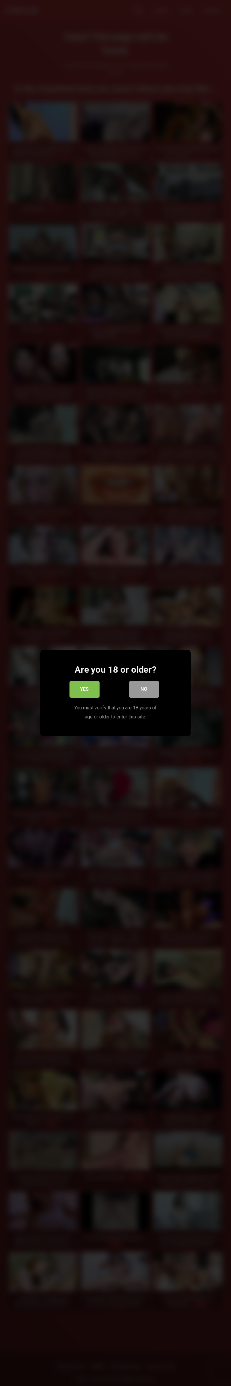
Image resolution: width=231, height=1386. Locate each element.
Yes (84, 690)
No (144, 690)
